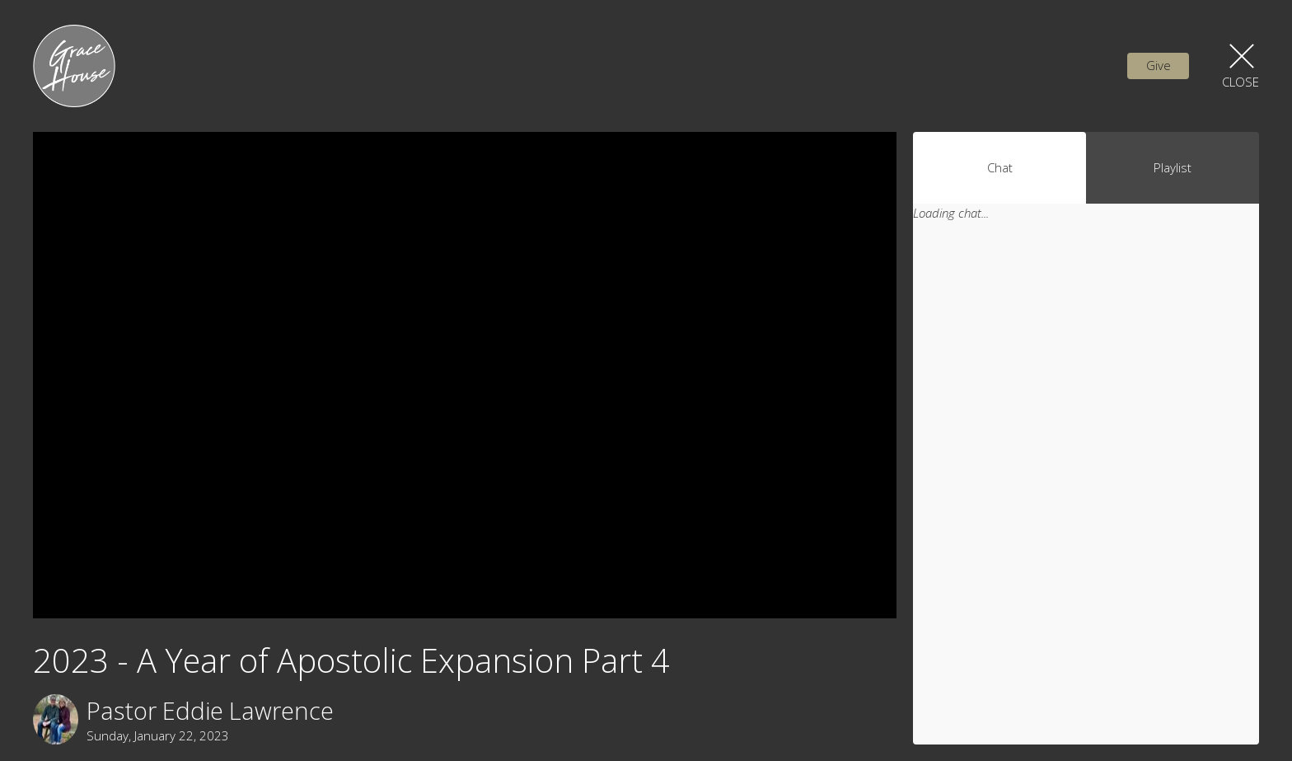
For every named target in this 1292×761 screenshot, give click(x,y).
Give (1158, 65)
